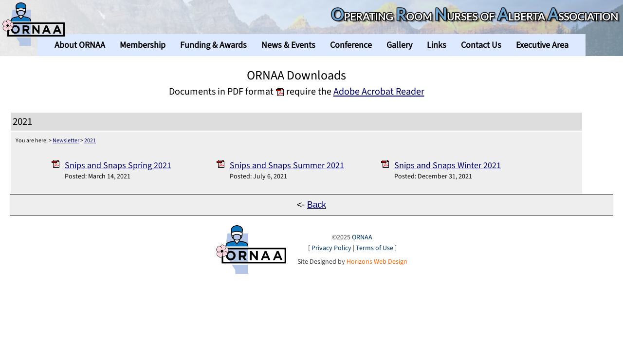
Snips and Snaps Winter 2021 (447, 165)
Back (316, 205)
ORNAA (362, 237)
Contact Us (481, 45)
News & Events (288, 45)
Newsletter (66, 140)
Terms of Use (374, 248)
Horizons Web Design (377, 262)
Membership (142, 45)
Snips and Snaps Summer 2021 (287, 165)
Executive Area (542, 45)
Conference (351, 45)
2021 (90, 140)
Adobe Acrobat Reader (378, 91)
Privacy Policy (331, 248)
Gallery (399, 45)
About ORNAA (80, 45)
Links (436, 45)
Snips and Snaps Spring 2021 (118, 165)
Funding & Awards (213, 45)
